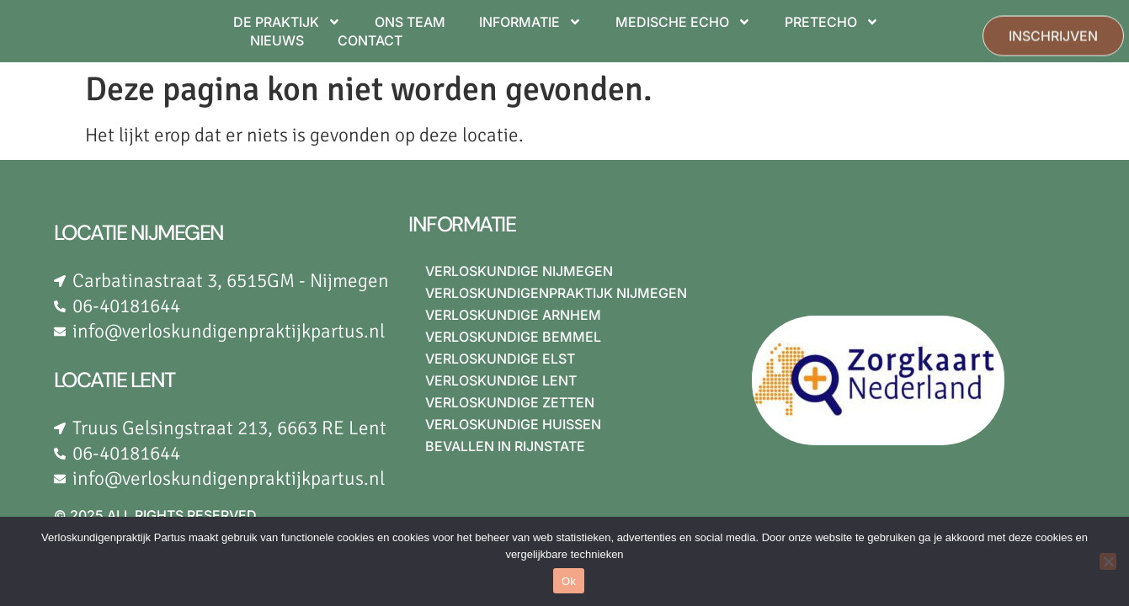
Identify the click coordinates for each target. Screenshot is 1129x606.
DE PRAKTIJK (287, 22)
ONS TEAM (410, 21)
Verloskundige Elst (500, 358)
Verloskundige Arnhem (513, 314)
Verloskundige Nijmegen (519, 271)
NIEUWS (277, 40)
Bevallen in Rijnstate (505, 446)
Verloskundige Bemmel (513, 336)
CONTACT (370, 40)
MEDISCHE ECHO (683, 22)
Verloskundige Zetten (509, 402)
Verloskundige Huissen (513, 424)
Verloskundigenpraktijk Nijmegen (556, 292)
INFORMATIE (530, 22)
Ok (569, 581)
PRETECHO (832, 22)
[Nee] (1108, 561)
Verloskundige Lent (501, 380)
